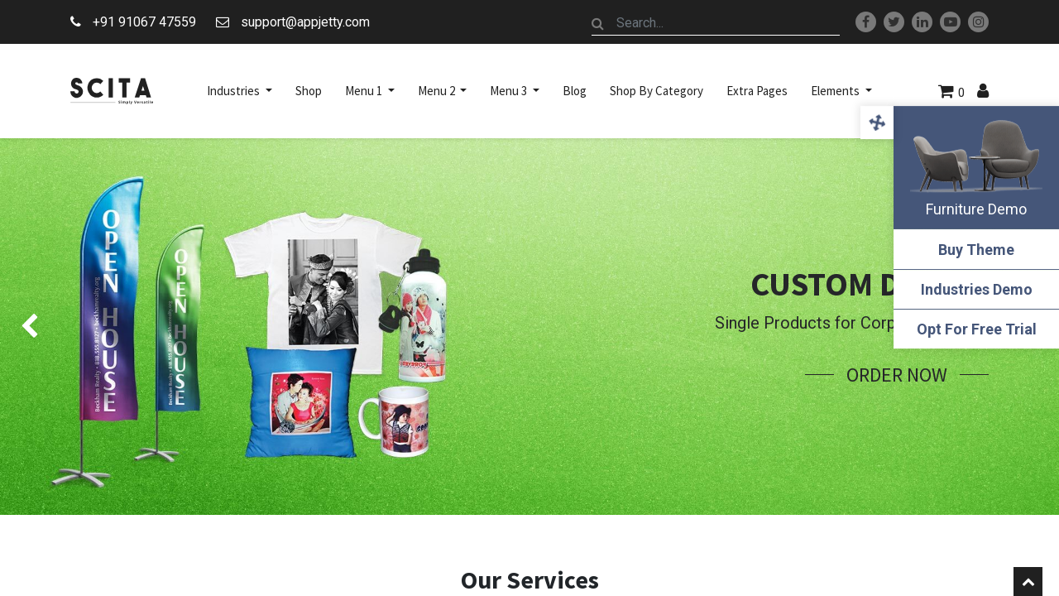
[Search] (598, 23)
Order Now (896, 374)
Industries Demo (977, 289)
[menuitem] (308, 91)
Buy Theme (976, 249)
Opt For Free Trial (977, 329)
